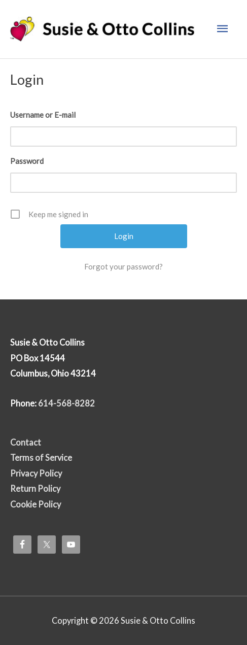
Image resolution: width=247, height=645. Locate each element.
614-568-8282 (66, 403)
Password (27, 160)
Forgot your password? (123, 266)
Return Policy (35, 488)
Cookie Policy (35, 504)
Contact (25, 442)
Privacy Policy (36, 473)
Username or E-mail (43, 114)
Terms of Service (41, 457)
